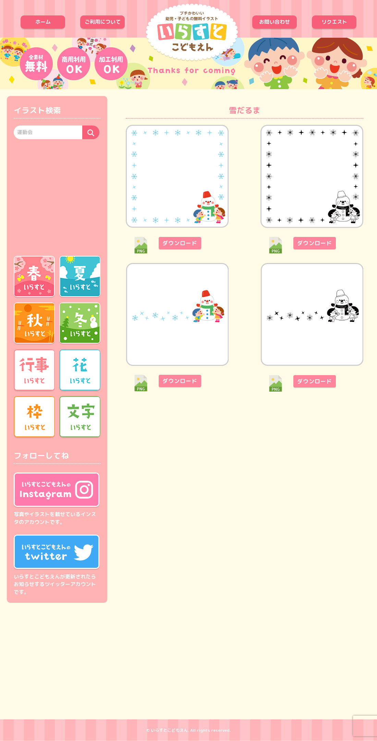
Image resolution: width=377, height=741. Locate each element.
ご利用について (103, 21)
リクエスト (334, 21)
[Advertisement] (57, 196)
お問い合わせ (274, 21)
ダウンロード (179, 243)
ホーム (43, 21)
